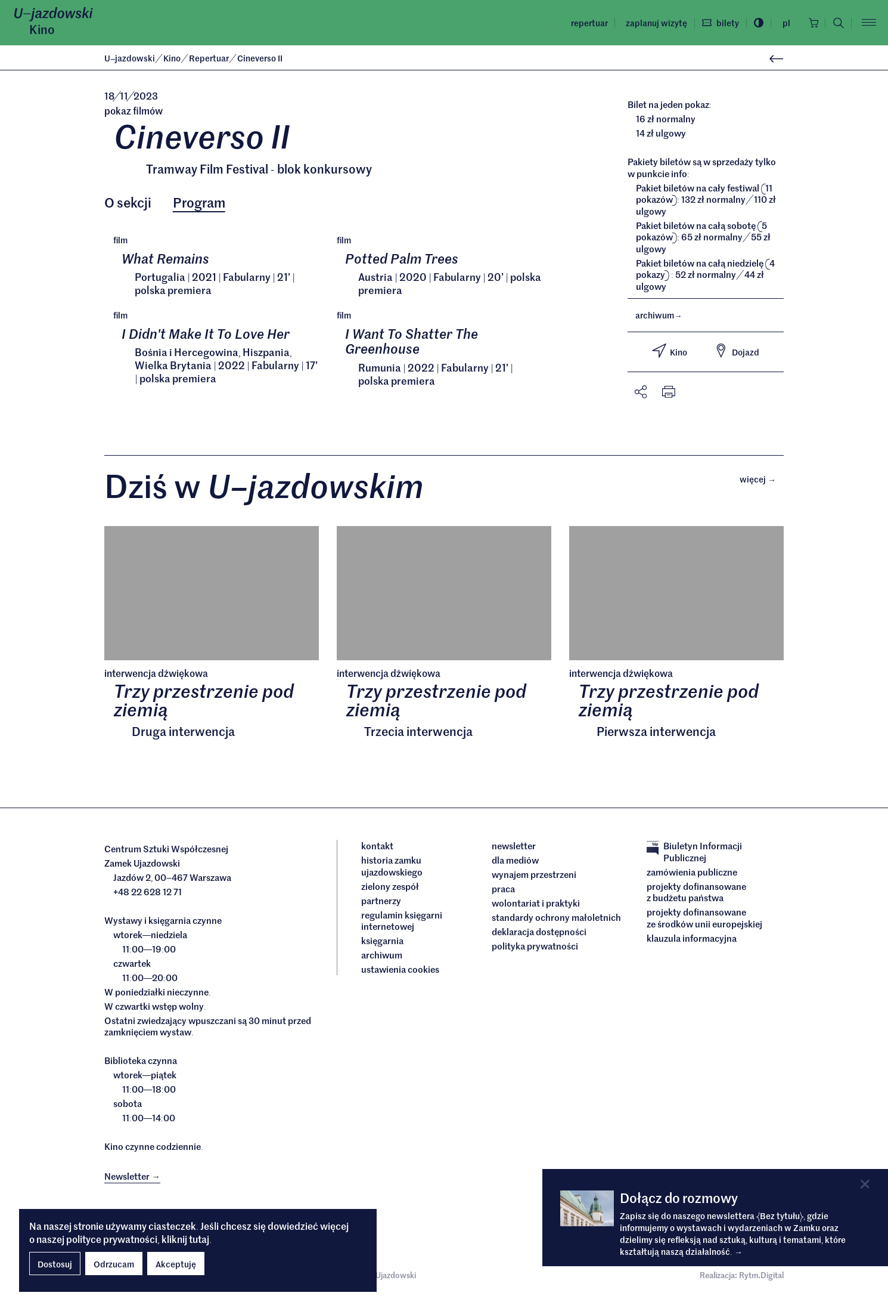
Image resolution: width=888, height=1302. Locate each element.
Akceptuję (176, 1264)
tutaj (199, 1238)
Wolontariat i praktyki (536, 906)
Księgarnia (383, 944)
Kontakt (377, 849)
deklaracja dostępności (539, 935)
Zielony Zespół (390, 889)
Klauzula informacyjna (692, 941)
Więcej (762, 480)
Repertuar (585, 23)
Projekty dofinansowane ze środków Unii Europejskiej (704, 920)
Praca (503, 892)
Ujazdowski (129, 58)
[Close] (865, 1184)
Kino (42, 29)
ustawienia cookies (400, 972)
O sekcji (127, 203)
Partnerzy (381, 903)
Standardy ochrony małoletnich (556, 920)
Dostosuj (55, 1264)
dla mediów (515, 863)
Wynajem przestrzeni (534, 877)
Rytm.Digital (761, 1278)
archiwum (658, 315)
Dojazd (736, 351)
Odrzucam (114, 1264)
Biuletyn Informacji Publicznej (694, 854)
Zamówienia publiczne (692, 874)
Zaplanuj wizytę (653, 23)
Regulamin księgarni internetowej (401, 923)
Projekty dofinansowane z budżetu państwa (696, 894)
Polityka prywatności (535, 949)
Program (199, 203)
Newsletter (514, 849)
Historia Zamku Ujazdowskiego (392, 868)
